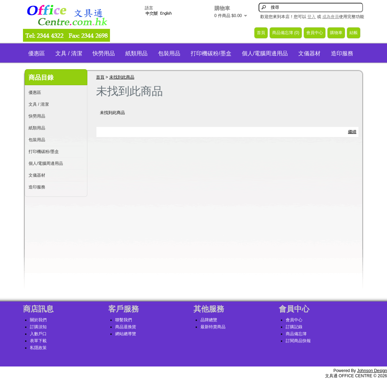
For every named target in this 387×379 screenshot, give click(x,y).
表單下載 (38, 340)
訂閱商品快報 (298, 340)
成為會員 (330, 16)
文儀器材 (309, 53)
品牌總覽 (208, 319)
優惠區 (36, 53)
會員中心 (314, 32)
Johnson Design (372, 370)
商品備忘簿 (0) (285, 32)
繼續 (352, 131)
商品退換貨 (125, 326)
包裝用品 (169, 53)
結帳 (353, 32)
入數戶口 (38, 333)
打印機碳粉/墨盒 (211, 53)
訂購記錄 (294, 326)
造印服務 (342, 53)
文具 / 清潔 (68, 53)
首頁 (261, 32)
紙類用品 (136, 53)
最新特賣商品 (213, 326)
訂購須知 (38, 326)
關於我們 (38, 319)
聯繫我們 (123, 319)
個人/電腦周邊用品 (265, 53)
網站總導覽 (125, 333)
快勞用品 (104, 53)
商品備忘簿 (296, 333)
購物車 (336, 32)
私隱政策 (38, 347)
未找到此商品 (121, 77)
